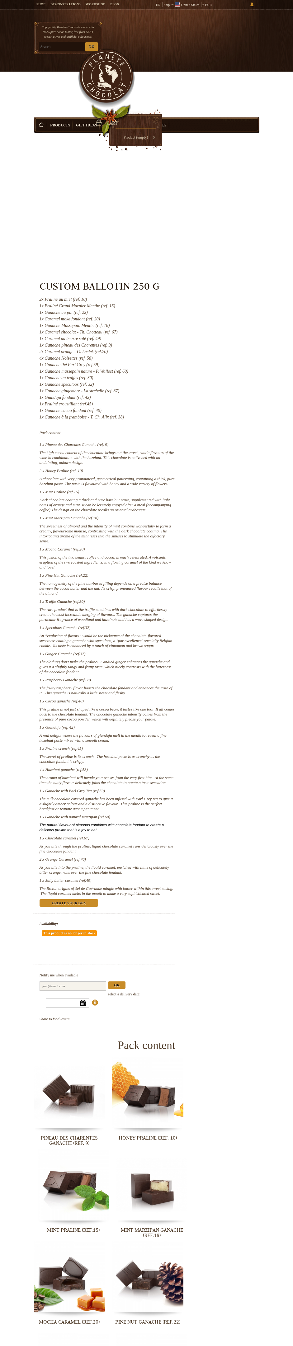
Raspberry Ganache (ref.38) (199, 576)
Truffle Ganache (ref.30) (196, 473)
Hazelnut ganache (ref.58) (197, 686)
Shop (40, 4)
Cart (235, 31)
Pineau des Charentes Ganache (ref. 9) (207, 276)
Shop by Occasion (121, 74)
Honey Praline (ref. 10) (195, 307)
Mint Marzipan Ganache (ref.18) (202, 374)
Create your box (239, 69)
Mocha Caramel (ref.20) (196, 411)
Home (38, 85)
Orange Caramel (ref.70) (196, 800)
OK (91, 47)
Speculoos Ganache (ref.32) (198, 509)
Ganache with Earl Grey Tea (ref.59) (206, 717)
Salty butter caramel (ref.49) (199, 826)
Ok (247, 921)
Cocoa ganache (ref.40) (195, 602)
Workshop (95, 4)
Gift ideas (86, 74)
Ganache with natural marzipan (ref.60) (208, 748)
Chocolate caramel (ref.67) (198, 774)
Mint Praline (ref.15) (193, 338)
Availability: (180, 875)
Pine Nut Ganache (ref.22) (197, 442)
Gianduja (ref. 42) (191, 638)
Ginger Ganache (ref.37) (196, 545)
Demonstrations (65, 4)
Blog (114, 4)
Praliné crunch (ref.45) (195, 665)
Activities (156, 74)
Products (60, 74)
